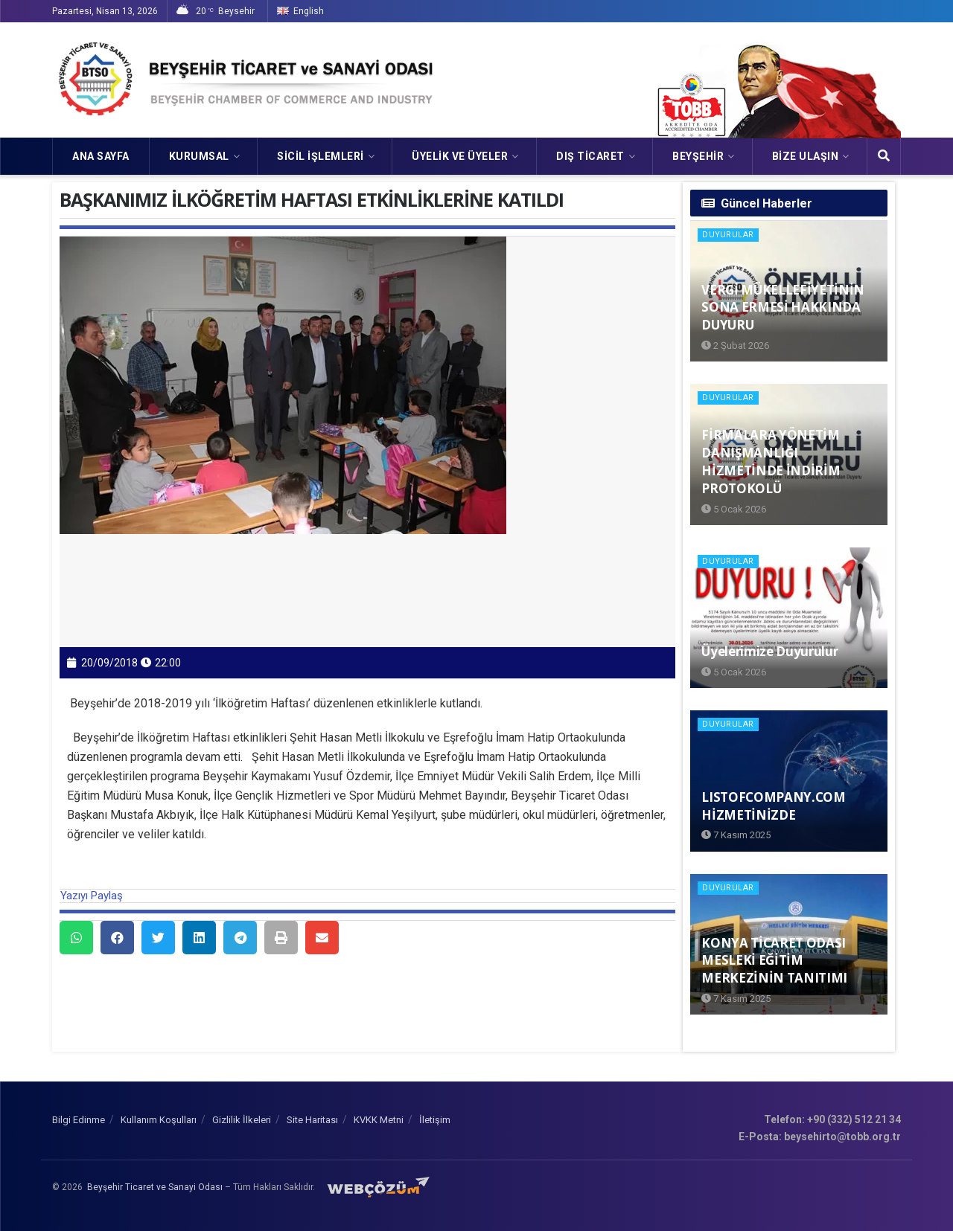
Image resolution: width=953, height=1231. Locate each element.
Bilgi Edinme (78, 1119)
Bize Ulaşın (805, 156)
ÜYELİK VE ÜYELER (460, 156)
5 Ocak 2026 (733, 509)
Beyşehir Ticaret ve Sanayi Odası (155, 1187)
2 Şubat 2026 (735, 345)
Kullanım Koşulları (159, 1119)
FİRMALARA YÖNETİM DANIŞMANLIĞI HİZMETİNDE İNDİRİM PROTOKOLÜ (770, 461)
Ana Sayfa (101, 156)
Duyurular (728, 235)
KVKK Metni (379, 1119)
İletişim (434, 1119)
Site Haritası (312, 1119)
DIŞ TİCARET (590, 156)
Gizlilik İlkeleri (241, 1119)
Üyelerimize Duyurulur (769, 651)
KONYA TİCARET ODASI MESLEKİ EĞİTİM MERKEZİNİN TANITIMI (774, 960)
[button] (76, 937)
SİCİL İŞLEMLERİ (320, 156)
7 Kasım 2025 (736, 835)
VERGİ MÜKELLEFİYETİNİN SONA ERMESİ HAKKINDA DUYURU (782, 307)
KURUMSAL (199, 156)
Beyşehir (698, 156)
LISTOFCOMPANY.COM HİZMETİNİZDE (773, 805)
